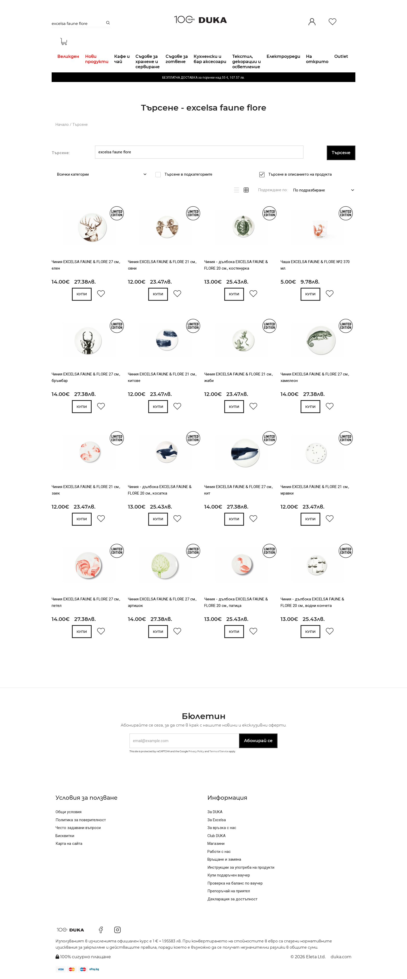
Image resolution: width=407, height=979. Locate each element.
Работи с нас (219, 851)
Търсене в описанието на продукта (301, 174)
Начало (62, 124)
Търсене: (61, 152)
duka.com (341, 956)
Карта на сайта (69, 843)
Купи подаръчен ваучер (228, 875)
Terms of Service (218, 751)
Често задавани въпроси (78, 827)
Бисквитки (65, 835)
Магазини (216, 843)
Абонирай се (258, 740)
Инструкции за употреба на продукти (240, 867)
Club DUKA (216, 835)
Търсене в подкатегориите (190, 174)
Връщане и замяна (224, 859)
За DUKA (214, 812)
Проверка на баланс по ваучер (235, 883)
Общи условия (69, 812)
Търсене (80, 124)
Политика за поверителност (81, 820)
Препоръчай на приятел (228, 891)
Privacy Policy (196, 751)
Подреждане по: (273, 190)
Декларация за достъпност (232, 899)
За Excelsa (216, 820)
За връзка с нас (221, 827)
